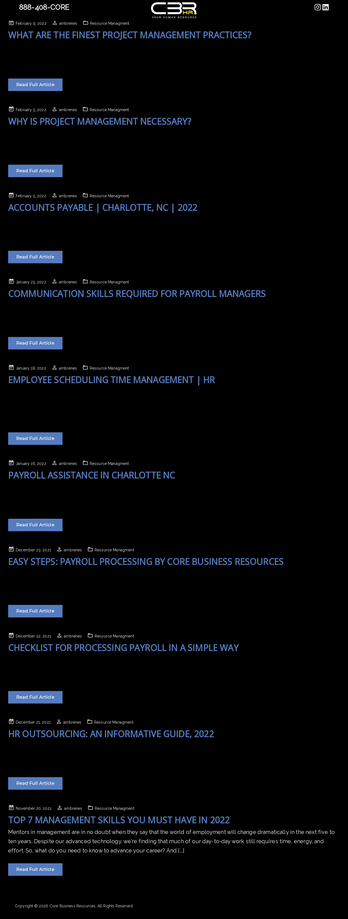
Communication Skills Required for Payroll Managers (137, 293)
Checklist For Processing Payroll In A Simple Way (123, 648)
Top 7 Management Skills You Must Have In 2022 (118, 820)
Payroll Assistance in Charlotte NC (91, 475)
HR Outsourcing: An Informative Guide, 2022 (111, 734)
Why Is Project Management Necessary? (99, 121)
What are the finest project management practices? (129, 35)
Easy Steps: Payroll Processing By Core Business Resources (146, 561)
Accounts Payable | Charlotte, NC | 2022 (102, 207)
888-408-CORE (44, 7)
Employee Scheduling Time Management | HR (111, 380)
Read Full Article (35, 84)
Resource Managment (109, 23)
